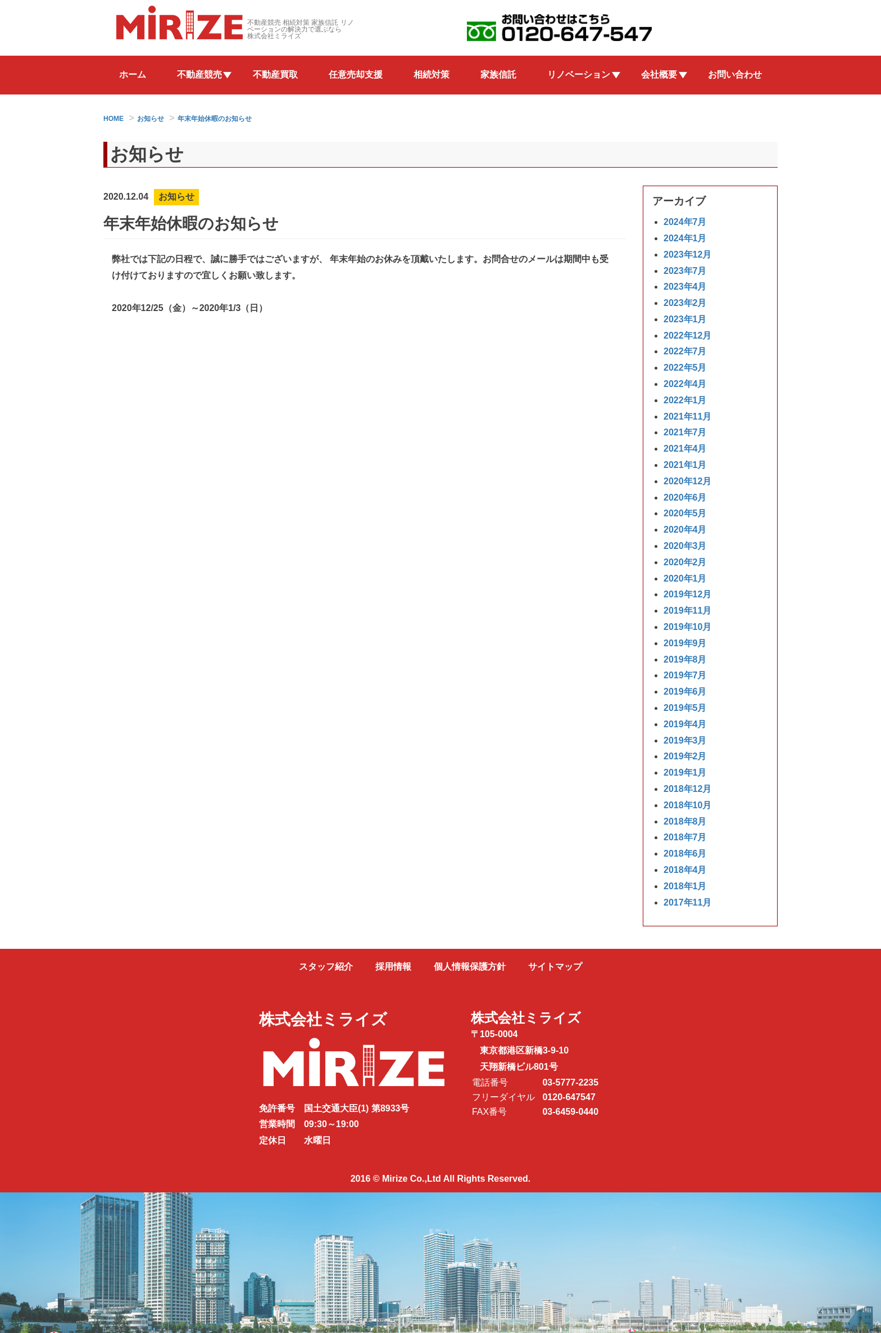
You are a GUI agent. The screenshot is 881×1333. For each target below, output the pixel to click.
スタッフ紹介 (326, 966)
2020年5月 (685, 514)
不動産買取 (275, 74)
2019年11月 (687, 611)
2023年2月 (685, 303)
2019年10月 (687, 627)
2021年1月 (685, 465)
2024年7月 (685, 222)
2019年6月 (685, 692)
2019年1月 (685, 773)
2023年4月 (685, 287)
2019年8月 (685, 659)
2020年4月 (685, 530)
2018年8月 (685, 821)
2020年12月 (687, 481)
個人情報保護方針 (470, 966)
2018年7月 (685, 838)
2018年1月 (685, 886)
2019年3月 (685, 740)
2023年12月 (687, 254)
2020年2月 (685, 562)
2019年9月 (685, 643)
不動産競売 (199, 74)
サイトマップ (555, 966)
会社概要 (659, 74)
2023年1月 (685, 319)
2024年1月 (685, 238)
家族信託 (498, 74)
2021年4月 (685, 449)
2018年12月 (687, 789)
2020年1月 (685, 578)
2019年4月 (685, 724)
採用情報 (393, 966)
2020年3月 (685, 546)
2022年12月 (687, 335)
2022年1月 (685, 400)
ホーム (132, 74)
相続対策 (431, 74)
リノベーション (578, 74)
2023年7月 (685, 271)
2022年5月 (685, 368)
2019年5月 (685, 708)
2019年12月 (687, 595)
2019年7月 (685, 676)
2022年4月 (685, 384)
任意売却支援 (356, 74)
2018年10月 (687, 805)
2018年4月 (685, 870)
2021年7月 (685, 433)
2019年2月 (685, 757)
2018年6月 (685, 854)
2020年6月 (685, 497)
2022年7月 (685, 352)
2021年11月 (687, 416)
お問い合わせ (735, 74)
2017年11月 (687, 902)
